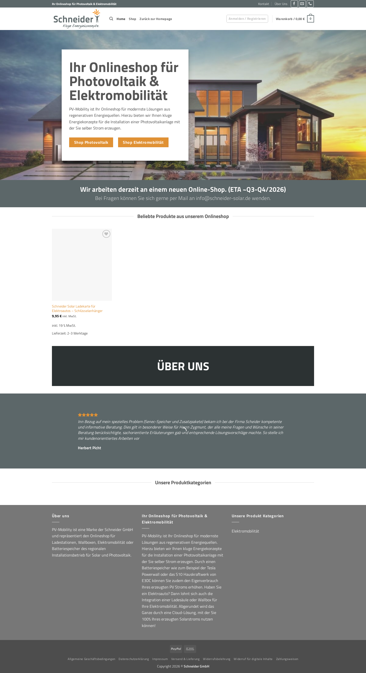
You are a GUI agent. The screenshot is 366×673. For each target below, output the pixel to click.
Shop (132, 18)
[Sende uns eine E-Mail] (302, 3)
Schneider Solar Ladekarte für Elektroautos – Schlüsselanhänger (77, 308)
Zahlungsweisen (287, 658)
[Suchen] (111, 19)
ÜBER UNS (183, 365)
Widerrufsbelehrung (216, 658)
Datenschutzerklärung (134, 658)
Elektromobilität (245, 531)
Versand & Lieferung (185, 658)
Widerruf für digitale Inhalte (253, 658)
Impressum (160, 658)
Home (121, 18)
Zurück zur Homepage (156, 18)
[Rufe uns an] (310, 3)
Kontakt (263, 3)
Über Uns (281, 3)
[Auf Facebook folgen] (294, 3)
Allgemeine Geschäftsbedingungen (91, 658)
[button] (247, 19)
